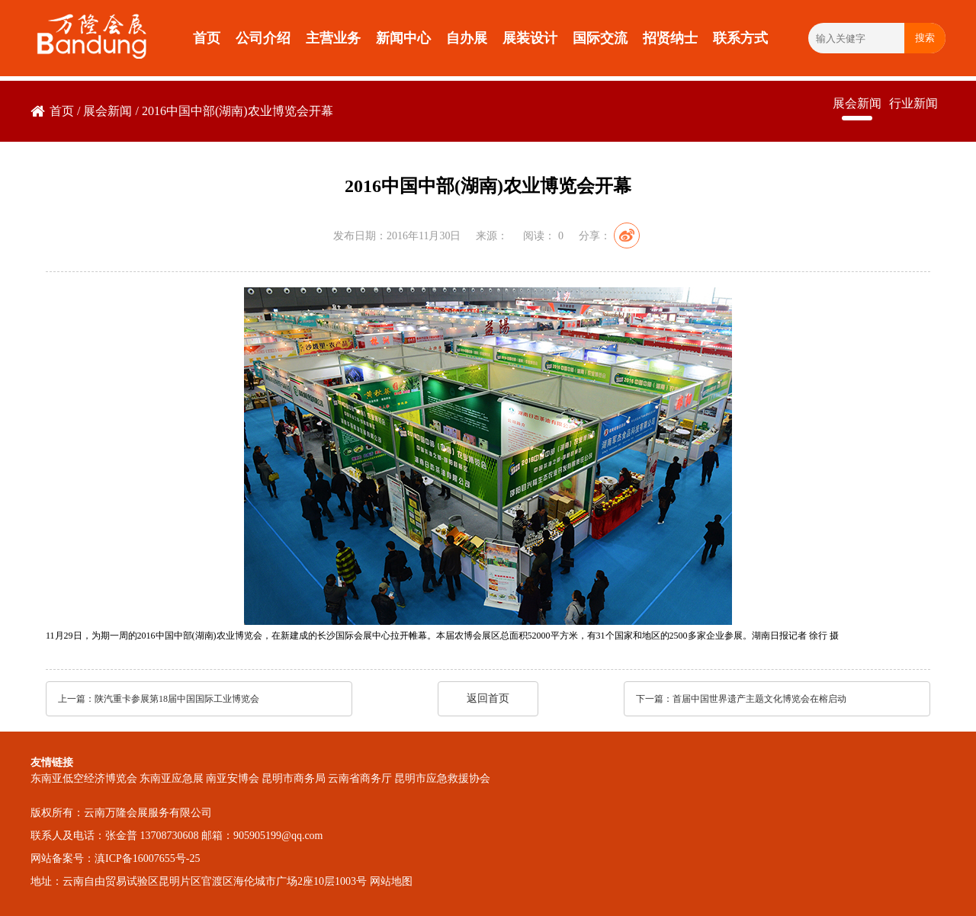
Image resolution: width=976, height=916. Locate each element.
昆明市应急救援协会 (442, 778)
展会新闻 (107, 110)
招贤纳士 (670, 38)
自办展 (466, 38)
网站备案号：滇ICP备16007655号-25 (115, 858)
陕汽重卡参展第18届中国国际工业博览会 (177, 698)
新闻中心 (403, 38)
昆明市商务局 (294, 778)
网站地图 (391, 881)
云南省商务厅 (360, 778)
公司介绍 (263, 38)
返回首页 (488, 698)
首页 (206, 38)
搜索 (925, 37)
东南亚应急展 (172, 778)
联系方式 (740, 38)
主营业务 (333, 38)
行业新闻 (913, 103)
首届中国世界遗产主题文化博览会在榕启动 (759, 698)
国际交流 (600, 38)
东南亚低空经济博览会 (83, 778)
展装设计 (529, 38)
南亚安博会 (232, 778)
